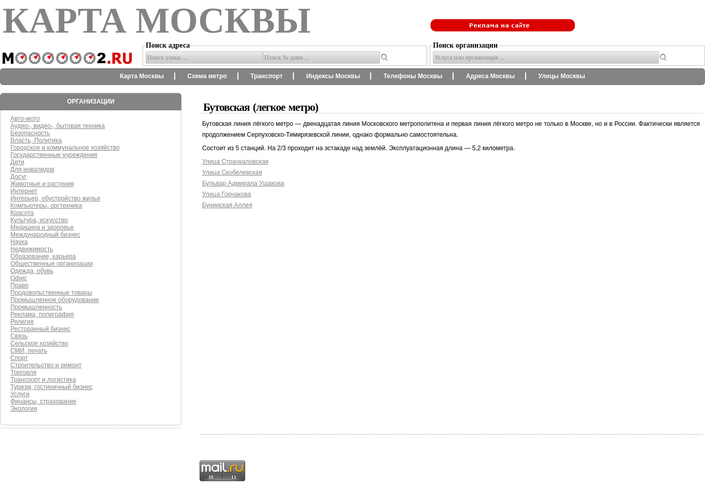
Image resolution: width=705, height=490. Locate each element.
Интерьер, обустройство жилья (55, 198)
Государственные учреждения (53, 154)
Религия (22, 321)
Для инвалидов (32, 169)
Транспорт (266, 76)
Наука (18, 242)
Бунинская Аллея (227, 205)
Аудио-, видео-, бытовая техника (57, 125)
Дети (17, 162)
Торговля (23, 372)
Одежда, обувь (31, 271)
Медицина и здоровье (42, 227)
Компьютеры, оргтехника (46, 205)
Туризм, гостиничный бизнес (51, 387)
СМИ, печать (28, 350)
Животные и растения (42, 184)
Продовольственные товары (51, 292)
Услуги (20, 394)
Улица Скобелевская (232, 172)
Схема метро (207, 76)
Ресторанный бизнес (40, 329)
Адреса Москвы (490, 76)
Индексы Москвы (333, 76)
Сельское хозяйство (39, 343)
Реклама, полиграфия (42, 314)
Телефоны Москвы (413, 76)
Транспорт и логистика (43, 379)
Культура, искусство (39, 220)
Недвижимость (31, 249)
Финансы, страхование (43, 401)
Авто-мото (25, 118)
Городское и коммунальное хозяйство (65, 147)
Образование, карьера (43, 256)
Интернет (23, 191)
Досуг (18, 176)
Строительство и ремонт (45, 365)
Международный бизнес (45, 234)
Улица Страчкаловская (235, 161)
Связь (18, 336)
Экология (23, 408)
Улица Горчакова (226, 194)
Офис (18, 278)
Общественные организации (51, 263)
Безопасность (30, 133)
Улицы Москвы (561, 76)
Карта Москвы (142, 76)
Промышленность (36, 307)
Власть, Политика (36, 140)
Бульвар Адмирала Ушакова (243, 183)
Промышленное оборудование (54, 300)
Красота (22, 213)
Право (19, 285)
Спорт (19, 358)
